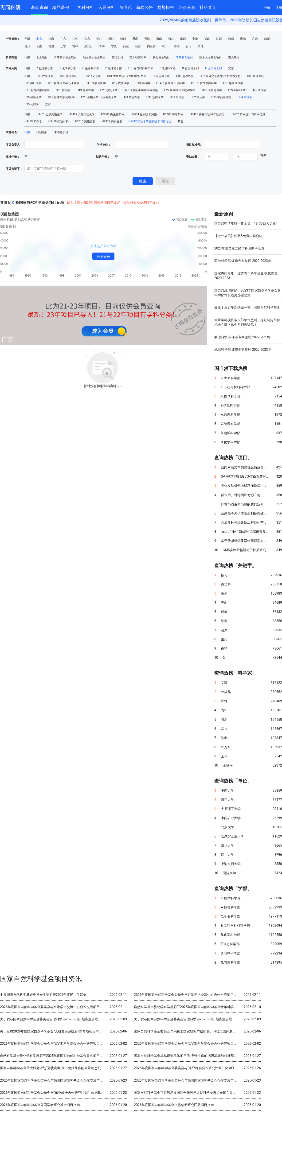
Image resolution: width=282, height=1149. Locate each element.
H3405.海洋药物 (173, 114)
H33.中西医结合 (221, 97)
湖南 (243, 38)
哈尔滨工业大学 (232, 836)
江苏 (75, 38)
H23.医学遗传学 (212, 90)
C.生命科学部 (90, 68)
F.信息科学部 (168, 68)
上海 (51, 38)
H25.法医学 (259, 90)
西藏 (126, 46)
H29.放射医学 (131, 97)
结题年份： (103, 156)
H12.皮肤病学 (120, 83)
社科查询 (208, 7)
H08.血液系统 (255, 76)
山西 (183, 38)
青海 (102, 46)
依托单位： (103, 144)
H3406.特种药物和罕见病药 (207, 114)
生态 (224, 639)
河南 (231, 38)
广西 (255, 38)
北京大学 (227, 827)
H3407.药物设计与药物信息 (248, 114)
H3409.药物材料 (58, 121)
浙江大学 (227, 800)
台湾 (189, 46)
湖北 (99, 38)
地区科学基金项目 (94, 57)
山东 (87, 38)
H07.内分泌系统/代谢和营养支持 (220, 76)
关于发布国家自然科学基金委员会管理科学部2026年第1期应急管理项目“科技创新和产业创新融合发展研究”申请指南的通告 (90, 1019)
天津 (147, 38)
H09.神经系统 (33, 83)
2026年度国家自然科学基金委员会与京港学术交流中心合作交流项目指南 (187, 995)
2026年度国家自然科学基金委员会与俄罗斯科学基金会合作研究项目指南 (53, 1044)
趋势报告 (165, 7)
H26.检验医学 (33, 97)
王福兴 (228, 765)
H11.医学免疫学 (96, 83)
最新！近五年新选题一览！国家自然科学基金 (247, 307)
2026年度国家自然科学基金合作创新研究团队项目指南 (174, 1105)
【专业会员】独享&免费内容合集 (238, 236)
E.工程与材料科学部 (140, 68)
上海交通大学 (231, 864)
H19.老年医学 (85, 90)
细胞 (224, 621)
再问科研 (10, 7)
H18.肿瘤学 (63, 90)
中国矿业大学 (231, 818)
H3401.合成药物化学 (49, 114)
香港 (177, 46)
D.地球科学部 (114, 68)
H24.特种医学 (236, 90)
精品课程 (62, 7)
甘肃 (51, 46)
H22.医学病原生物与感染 (180, 90)
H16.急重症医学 (233, 83)
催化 (224, 575)
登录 (267, 7)
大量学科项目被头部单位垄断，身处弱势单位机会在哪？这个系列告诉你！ (247, 322)
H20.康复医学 (109, 90)
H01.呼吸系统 (45, 76)
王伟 (224, 756)
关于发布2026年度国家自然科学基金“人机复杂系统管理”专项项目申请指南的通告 (59, 1031)
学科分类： (13, 68)
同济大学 (229, 873)
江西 (219, 38)
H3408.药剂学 (33, 121)
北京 (39, 38)
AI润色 (125, 7)
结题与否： (13, 132)
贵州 (27, 46)
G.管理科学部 (190, 68)
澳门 (165, 46)
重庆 (135, 38)
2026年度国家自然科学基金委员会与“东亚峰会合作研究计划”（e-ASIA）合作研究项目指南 (200, 1068)
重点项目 (117, 57)
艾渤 (224, 683)
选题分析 (106, 7)
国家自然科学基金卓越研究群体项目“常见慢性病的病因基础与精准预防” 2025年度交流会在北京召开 (207, 1056)
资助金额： (193, 156)
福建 (207, 38)
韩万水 (226, 747)
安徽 (195, 38)
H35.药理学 (31, 104)
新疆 (138, 46)
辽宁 (63, 46)
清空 (165, 181)
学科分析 (85, 7)
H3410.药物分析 (85, 121)
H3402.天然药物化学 (82, 114)
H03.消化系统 (92, 76)
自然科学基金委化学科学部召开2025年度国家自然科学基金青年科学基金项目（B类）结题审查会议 (206, 1007)
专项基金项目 (184, 57)
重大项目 (233, 57)
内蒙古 (151, 46)
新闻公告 (144, 7)
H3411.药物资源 (112, 121)
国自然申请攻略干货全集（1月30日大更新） (246, 223)
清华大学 (227, 846)
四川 (267, 38)
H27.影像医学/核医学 (61, 97)
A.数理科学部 (44, 68)
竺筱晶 (226, 692)
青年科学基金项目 (65, 57)
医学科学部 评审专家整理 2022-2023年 (242, 261)
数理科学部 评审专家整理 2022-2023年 (242, 337)
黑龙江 (88, 46)
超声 (224, 630)
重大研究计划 (137, 57)
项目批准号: (193, 144)
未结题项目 (61, 132)
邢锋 (224, 701)
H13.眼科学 (143, 83)
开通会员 (103, 256)
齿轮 (224, 648)
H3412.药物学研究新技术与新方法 (150, 121)
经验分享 (186, 7)
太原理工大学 (231, 809)
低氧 (224, 612)
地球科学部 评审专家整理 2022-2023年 (242, 349)
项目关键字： (14, 168)
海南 (159, 38)
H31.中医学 (177, 97)
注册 (278, 7)
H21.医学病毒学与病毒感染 (141, 90)
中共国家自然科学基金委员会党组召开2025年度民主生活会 (43, 995)
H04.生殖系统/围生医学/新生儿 (126, 76)
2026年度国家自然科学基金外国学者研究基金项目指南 (40, 1105)
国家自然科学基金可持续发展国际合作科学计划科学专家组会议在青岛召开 (188, 1093)
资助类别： (13, 57)
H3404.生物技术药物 (144, 114)
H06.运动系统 (184, 76)
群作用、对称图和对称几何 (240, 495)
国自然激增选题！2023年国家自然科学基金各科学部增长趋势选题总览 (247, 292)
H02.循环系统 (68, 76)
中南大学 (227, 791)
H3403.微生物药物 (112, 114)
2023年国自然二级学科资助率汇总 (239, 248)
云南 (39, 46)
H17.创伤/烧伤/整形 (37, 90)
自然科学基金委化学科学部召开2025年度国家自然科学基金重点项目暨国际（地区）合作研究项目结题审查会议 (81, 1056)
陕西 (123, 38)
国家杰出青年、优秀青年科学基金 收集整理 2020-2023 (246, 275)
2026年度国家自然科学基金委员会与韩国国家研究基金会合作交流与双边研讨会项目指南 (64, 1081)
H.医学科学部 (213, 68)
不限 (27, 38)
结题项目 (42, 132)
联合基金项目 (161, 57)
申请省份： (13, 38)
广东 (63, 38)
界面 (224, 603)
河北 (171, 38)
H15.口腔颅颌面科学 (204, 83)
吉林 (75, 46)
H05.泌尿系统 (161, 76)
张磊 (224, 720)
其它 (231, 68)
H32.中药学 (198, 97)
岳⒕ (224, 729)
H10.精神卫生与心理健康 (63, 83)
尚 (223, 710)
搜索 (142, 181)
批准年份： (13, 156)
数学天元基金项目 (210, 57)
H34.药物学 (245, 97)
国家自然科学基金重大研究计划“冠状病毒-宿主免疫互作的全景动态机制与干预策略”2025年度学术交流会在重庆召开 (84, 1068)
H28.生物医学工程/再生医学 (98, 97)
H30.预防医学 (155, 97)
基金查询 (39, 7)
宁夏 (114, 46)
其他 (201, 46)
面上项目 (42, 57)
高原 (224, 594)
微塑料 (226, 584)
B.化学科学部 (67, 68)
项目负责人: (13, 144)
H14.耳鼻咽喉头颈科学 (170, 83)
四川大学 (227, 855)
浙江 (111, 38)
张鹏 (224, 738)
